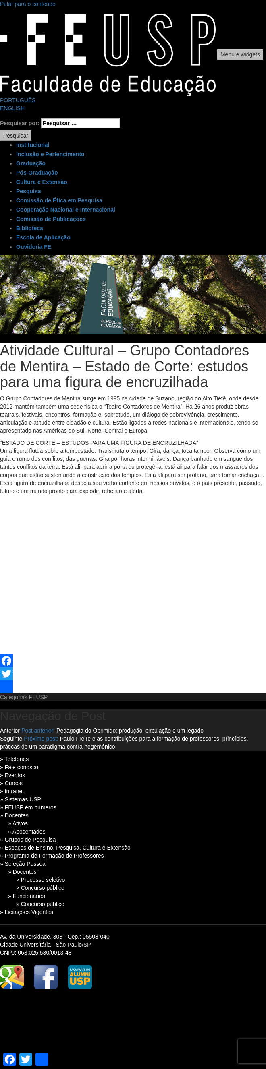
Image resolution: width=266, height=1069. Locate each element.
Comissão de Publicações (51, 219)
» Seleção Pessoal (23, 864)
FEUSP (38, 697)
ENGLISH (12, 108)
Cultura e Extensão (41, 182)
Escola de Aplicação (43, 237)
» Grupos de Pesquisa (28, 839)
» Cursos (11, 783)
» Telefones (14, 759)
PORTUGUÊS (17, 100)
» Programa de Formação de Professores (52, 855)
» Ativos (18, 823)
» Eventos (12, 775)
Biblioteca (29, 228)
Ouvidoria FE (33, 247)
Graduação (31, 163)
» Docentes (14, 815)
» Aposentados (27, 831)
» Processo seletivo (40, 880)
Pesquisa (28, 191)
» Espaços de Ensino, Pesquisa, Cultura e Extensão (65, 847)
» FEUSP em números (28, 807)
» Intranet (12, 791)
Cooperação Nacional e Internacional (65, 209)
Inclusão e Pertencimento (50, 154)
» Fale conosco (19, 767)
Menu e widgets (240, 54)
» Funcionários (26, 896)
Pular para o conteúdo (28, 4)
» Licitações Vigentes (26, 912)
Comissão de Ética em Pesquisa (59, 200)
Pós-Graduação (37, 172)
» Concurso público (40, 888)
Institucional (32, 145)
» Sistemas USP (20, 799)
